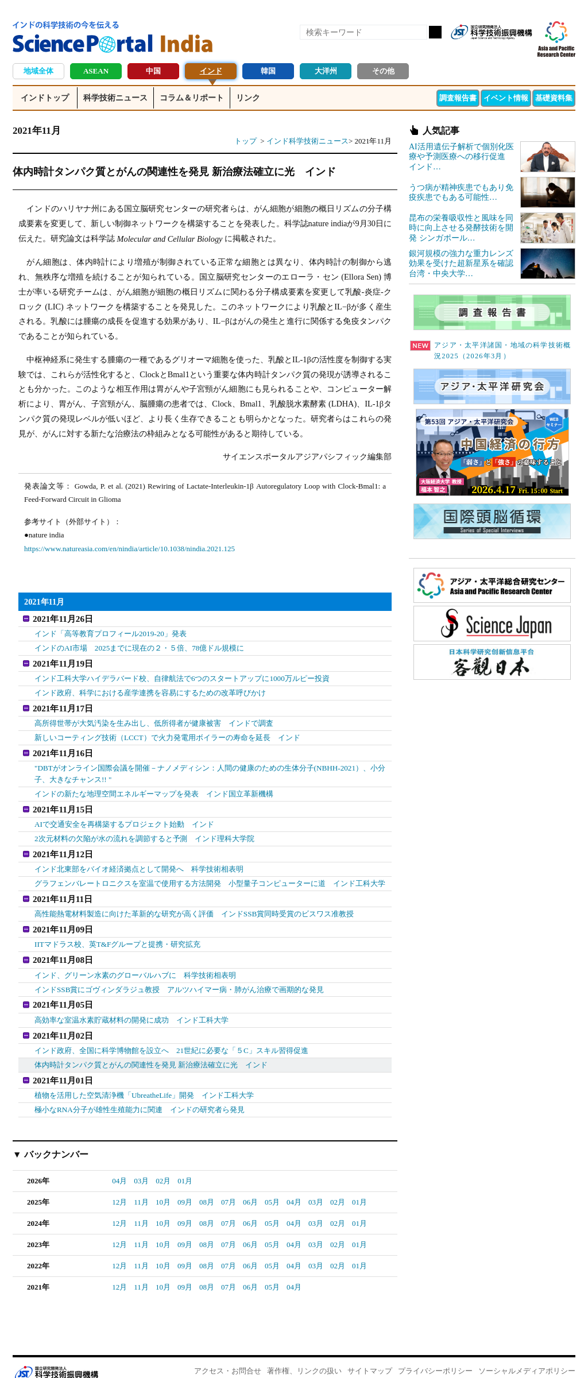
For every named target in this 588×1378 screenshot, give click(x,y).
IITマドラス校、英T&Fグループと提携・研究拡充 (117, 934)
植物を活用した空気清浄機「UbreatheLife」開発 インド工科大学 (143, 1080)
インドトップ (45, 98)
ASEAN (96, 71)
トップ (245, 141)
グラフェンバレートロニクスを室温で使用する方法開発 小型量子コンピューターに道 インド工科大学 (209, 875)
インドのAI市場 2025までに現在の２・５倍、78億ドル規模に (139, 646)
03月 (141, 1165)
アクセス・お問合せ (227, 1355)
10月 (163, 1186)
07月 (228, 1186)
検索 (435, 32)
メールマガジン (522, 50)
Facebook (483, 50)
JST (56, 1358)
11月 (141, 1186)
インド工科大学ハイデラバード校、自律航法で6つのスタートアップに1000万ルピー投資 (182, 676)
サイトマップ (369, 1355)
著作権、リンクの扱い (304, 1355)
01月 (184, 1165)
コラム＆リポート (192, 98)
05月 (272, 1186)
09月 (184, 1186)
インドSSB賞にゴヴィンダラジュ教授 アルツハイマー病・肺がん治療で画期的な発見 (179, 978)
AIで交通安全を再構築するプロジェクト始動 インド (124, 818)
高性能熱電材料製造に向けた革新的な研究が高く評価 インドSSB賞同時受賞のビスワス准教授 (194, 905)
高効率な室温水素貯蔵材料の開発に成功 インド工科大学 (131, 1007)
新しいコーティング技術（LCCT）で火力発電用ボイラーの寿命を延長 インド (167, 734)
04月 (119, 1165)
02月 (163, 1165)
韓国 (268, 71)
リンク (248, 98)
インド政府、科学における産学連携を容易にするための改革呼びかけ (150, 690)
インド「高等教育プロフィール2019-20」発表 (110, 633)
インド (211, 71)
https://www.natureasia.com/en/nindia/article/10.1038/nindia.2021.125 (129, 548)
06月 (250, 1186)
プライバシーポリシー (435, 1355)
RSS (464, 50)
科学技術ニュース (115, 98)
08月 (206, 1186)
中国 (153, 71)
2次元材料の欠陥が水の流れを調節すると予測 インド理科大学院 (144, 832)
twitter (503, 50)
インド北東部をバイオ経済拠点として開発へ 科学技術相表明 (138, 861)
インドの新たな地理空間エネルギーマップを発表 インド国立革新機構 (153, 788)
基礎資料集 (553, 98)
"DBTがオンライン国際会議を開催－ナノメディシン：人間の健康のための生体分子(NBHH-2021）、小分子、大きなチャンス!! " (209, 769)
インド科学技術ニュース (307, 141)
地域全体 (38, 71)
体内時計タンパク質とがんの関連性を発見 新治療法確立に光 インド (151, 1051)
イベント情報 (505, 98)
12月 (119, 1186)
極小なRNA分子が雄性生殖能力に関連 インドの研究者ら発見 (139, 1094)
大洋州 (326, 71)
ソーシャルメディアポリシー (526, 1355)
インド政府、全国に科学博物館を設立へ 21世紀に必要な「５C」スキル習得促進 (171, 1036)
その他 (383, 71)
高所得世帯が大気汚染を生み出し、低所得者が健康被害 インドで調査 (153, 719)
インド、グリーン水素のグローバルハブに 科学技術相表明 (135, 963)
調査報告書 (458, 98)
